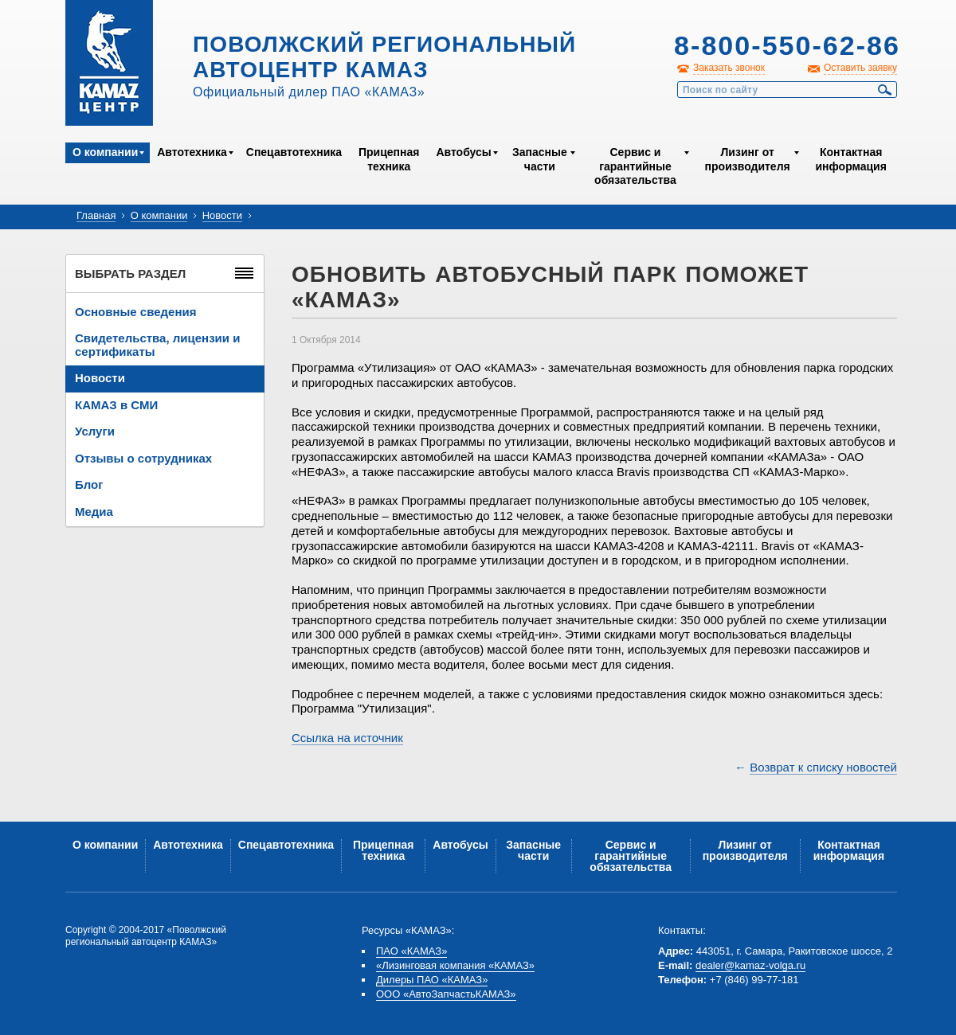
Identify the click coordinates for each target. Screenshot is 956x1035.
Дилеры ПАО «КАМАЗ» (432, 980)
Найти (885, 90)
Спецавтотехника (294, 152)
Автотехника (192, 152)
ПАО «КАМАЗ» (411, 951)
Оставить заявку (860, 67)
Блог (89, 484)
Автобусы (463, 152)
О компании (105, 152)
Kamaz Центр (109, 63)
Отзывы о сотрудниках (143, 458)
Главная (96, 215)
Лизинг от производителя (747, 159)
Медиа (94, 511)
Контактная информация (850, 159)
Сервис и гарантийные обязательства (635, 166)
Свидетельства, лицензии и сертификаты (157, 344)
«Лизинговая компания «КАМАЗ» (455, 965)
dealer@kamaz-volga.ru (750, 965)
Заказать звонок (729, 67)
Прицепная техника (388, 159)
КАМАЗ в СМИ (116, 405)
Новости (222, 215)
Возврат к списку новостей (823, 767)
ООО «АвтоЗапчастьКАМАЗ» (446, 994)
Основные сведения (135, 311)
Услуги (95, 431)
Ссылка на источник (347, 737)
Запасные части (539, 159)
